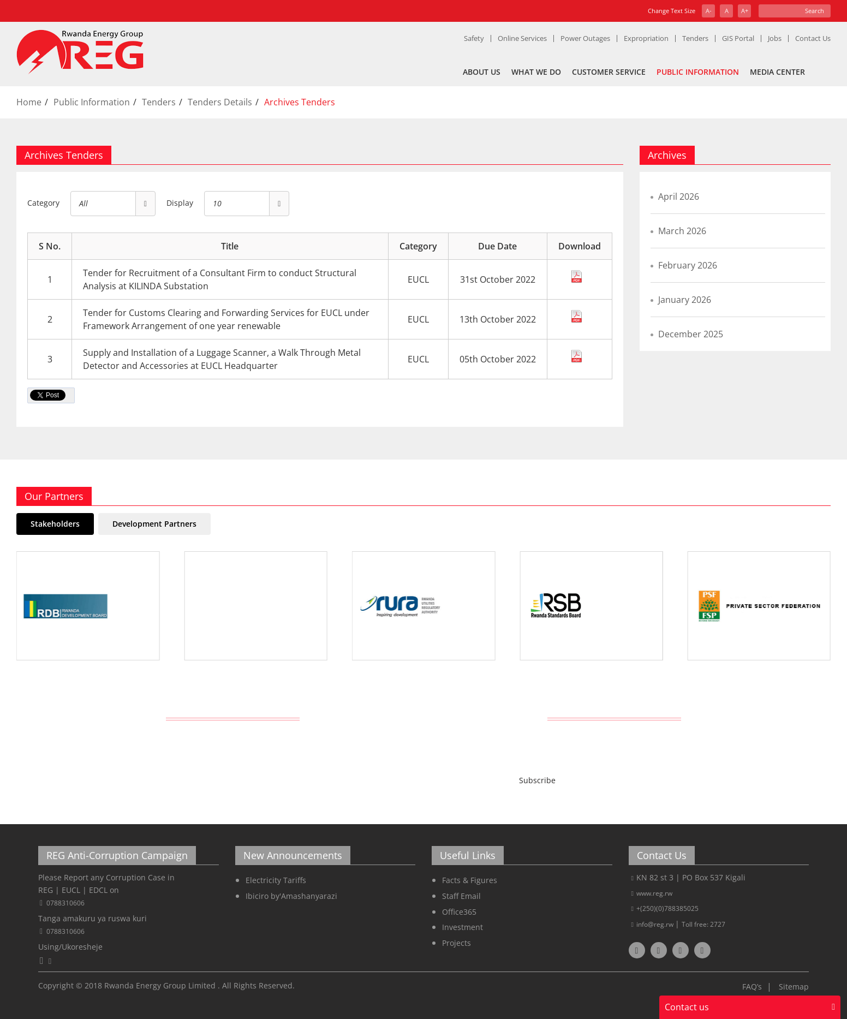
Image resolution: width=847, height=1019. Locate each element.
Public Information (698, 72)
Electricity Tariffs (276, 880)
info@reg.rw (655, 924)
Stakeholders (55, 524)
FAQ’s (752, 986)
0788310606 (65, 903)
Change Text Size (671, 11)
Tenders (695, 38)
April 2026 (678, 196)
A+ (744, 11)
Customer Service (609, 72)
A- (709, 11)
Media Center (777, 72)
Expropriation (646, 38)
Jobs (775, 38)
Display (179, 203)
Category (43, 203)
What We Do (536, 72)
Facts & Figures (469, 880)
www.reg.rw (654, 893)
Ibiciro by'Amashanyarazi (291, 896)
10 (217, 203)
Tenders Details (220, 102)
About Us (481, 72)
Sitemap (794, 986)
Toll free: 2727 (703, 924)
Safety (474, 38)
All (83, 203)
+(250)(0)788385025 (667, 908)
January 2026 (684, 300)
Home (28, 102)
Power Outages (585, 38)
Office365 (459, 912)
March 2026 (682, 231)
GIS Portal (738, 38)
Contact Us (813, 38)
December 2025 (690, 334)
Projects (456, 943)
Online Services (522, 38)
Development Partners (154, 524)
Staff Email (461, 896)
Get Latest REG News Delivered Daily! (424, 717)
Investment (462, 927)
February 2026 (687, 265)
